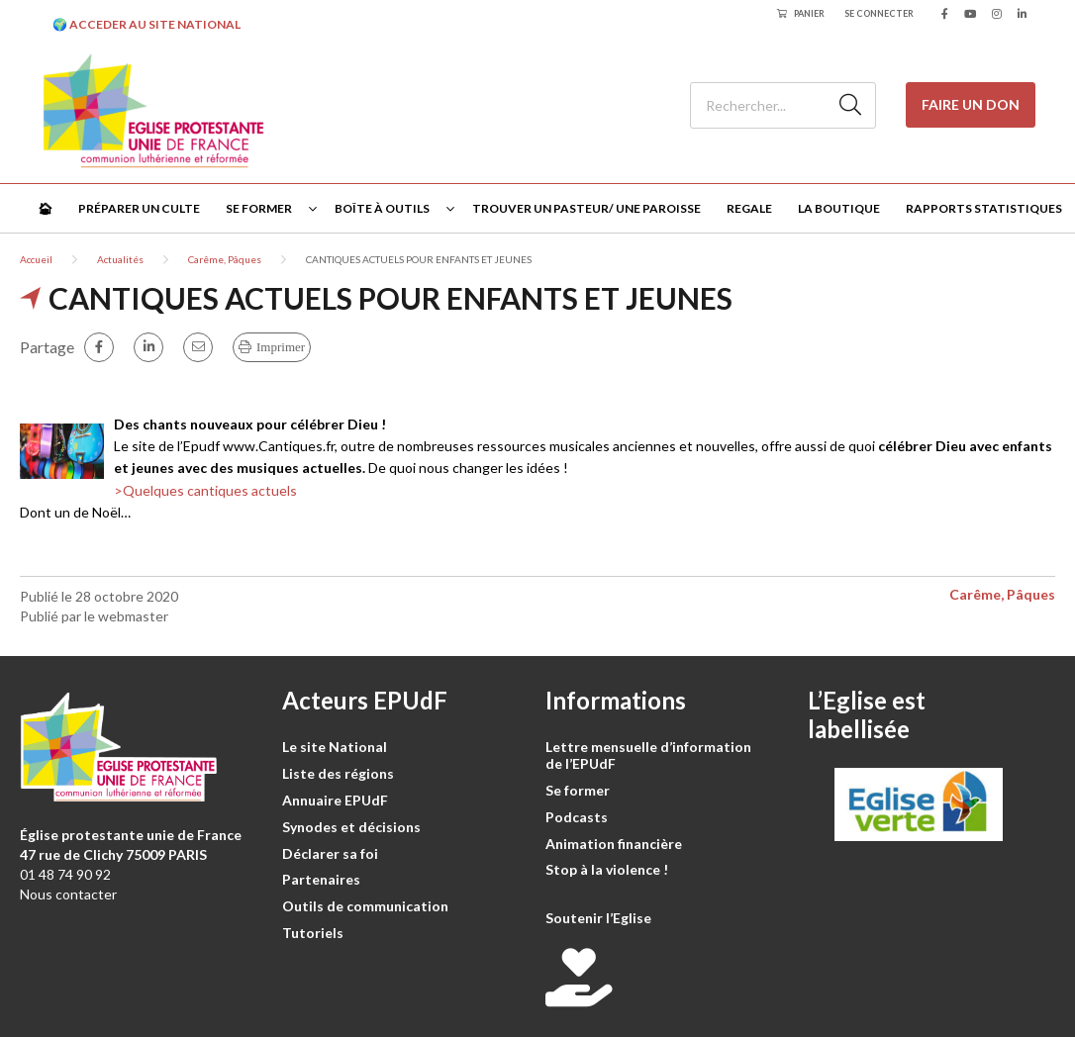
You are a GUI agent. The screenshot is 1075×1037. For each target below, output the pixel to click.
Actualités (120, 259)
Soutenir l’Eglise (598, 917)
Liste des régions (338, 773)
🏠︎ (45, 208)
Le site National (334, 746)
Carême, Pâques (224, 259)
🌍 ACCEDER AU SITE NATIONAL (146, 24)
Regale (749, 208)
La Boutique (839, 208)
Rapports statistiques (984, 208)
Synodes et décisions (351, 826)
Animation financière (613, 843)
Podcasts (576, 816)
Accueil (36, 259)
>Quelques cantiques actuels (205, 490)
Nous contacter (68, 894)
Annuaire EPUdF (335, 800)
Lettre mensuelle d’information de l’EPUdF (648, 755)
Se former (259, 208)
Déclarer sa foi (330, 853)
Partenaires (321, 879)
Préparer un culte (139, 208)
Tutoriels (312, 932)
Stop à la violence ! (606, 869)
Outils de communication (365, 905)
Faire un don (971, 104)
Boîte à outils (382, 208)
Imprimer (280, 346)
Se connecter (879, 13)
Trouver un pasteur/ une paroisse (586, 208)
